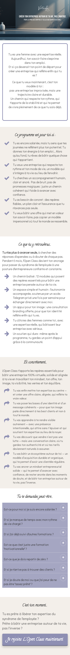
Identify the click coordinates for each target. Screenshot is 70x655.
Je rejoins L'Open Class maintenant (35, 639)
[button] (63, 508)
